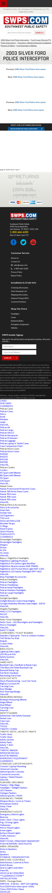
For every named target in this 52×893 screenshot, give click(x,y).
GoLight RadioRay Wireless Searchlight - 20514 (22, 603)
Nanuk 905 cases (8, 499)
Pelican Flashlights (9, 582)
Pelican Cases (6, 411)
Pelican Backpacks (9, 435)
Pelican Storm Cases (9, 451)
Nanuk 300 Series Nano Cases (14, 491)
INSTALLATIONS (8, 878)
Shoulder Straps (7, 523)
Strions (3, 547)
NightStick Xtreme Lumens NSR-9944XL (19, 566)
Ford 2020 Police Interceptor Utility (17, 886)
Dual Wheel (5, 704)
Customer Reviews (18, 302)
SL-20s (3, 550)
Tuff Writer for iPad (9, 638)
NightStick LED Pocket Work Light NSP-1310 (22, 568)
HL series (4, 552)
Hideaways (5, 825)
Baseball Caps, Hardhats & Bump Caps (18, 664)
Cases (13, 317)
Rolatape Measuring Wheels (13, 699)
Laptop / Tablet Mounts (11, 777)
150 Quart (5, 480)
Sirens (3, 851)
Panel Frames (6, 528)
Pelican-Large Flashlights (12, 592)
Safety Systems (7, 656)
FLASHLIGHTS (7, 534)
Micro (3, 414)
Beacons (4, 817)
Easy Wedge (6, 688)
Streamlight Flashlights (11, 542)
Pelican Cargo (6, 430)
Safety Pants (6, 742)
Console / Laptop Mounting (13, 766)
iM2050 (4, 454)
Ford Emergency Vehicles (27, 46)
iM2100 (4, 459)
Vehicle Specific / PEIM (11, 795)
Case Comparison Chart (11, 446)
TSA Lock (4, 518)
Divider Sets (6, 512)
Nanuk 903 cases (8, 494)
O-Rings (4, 526)
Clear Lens (5, 721)
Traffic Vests (6, 734)
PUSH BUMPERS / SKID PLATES (16, 843)
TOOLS (3, 726)
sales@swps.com (20, 265)
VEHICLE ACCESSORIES (12, 873)
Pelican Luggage (8, 440)
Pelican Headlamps (9, 584)
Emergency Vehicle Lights (12, 814)
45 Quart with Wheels (10, 472)
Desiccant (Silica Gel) (10, 520)
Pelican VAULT (7, 432)
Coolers (3, 470)
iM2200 (4, 462)
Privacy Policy (16, 272)
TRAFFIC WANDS (9, 750)
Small (2, 416)
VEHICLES (5, 891)
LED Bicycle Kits (8, 654)
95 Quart (4, 478)
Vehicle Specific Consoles (12, 771)
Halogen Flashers (8, 793)
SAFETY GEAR (7, 630)
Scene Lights (6, 830)
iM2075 (4, 456)
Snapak (3, 640)
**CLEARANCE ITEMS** (12, 875)
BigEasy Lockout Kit (9, 683)
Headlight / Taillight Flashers (13, 787)
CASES (3, 400)
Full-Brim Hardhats (9, 672)
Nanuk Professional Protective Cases (17, 488)
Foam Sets (5, 510)
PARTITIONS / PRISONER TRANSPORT (20, 841)
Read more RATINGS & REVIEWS (23, 129)
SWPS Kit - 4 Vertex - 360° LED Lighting (19, 883)
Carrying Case (6, 686)
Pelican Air (5, 427)
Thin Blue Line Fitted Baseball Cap (16, 667)
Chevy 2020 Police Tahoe (12, 889)
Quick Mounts (7, 531)
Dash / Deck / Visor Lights (12, 819)
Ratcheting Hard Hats (10, 675)
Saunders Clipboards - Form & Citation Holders (22, 635)
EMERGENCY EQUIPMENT (14, 758)
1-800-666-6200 (21, 268)
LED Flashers (6, 790)
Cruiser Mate (6, 643)
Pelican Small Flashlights (11, 587)
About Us (15, 258)
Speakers (4, 854)
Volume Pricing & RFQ (20, 298)
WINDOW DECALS (9, 753)
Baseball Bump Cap (9, 670)
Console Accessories (10, 774)
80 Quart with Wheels (10, 475)
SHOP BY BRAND (9, 755)
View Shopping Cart (19, 291)
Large (2, 422)
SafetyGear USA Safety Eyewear (15, 715)
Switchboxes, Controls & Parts (14, 862)
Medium (4, 419)
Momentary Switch (9, 803)
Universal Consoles (9, 769)
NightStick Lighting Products (14, 560)
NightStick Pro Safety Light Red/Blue (17, 563)
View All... (4, 424)
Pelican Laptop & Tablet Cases (14, 443)
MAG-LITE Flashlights (10, 611)
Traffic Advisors (8, 835)
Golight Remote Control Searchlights (17, 600)
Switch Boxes (6, 865)
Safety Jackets (7, 739)
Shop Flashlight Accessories (13, 576)
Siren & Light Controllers (11, 867)
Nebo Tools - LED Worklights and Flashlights (21, 622)
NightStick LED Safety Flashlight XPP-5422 (20, 571)
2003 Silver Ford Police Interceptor (15, 40)
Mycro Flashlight (8, 624)
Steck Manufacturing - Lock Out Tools (18, 680)
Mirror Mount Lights (10, 827)
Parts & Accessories (9, 507)
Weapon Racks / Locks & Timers (15, 801)
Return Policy (16, 275)
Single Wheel (6, 702)
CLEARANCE (6, 406)
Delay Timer (6, 806)
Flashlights (15, 314)
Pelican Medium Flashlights (13, 590)
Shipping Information (19, 295)
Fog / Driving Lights (9, 822)
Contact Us (15, 261)
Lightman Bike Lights (10, 651)
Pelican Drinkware (8, 438)
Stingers (4, 544)
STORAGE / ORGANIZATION (14, 857)
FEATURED (5, 403)
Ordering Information (19, 288)
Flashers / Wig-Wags (10, 785)
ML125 (3, 614)
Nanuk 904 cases (8, 496)
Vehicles (14, 328)
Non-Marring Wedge (10, 691)
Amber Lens (5, 718)
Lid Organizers (7, 515)
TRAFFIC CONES (8, 729)
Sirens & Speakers (8, 849)
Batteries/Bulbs (17, 321)
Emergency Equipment (20, 324)
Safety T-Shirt (6, 745)
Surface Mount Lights (10, 833)
